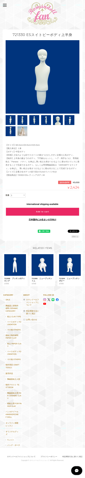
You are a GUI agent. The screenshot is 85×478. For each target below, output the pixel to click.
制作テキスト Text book (12, 386)
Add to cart (42, 212)
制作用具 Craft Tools (12, 366)
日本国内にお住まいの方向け (42, 219)
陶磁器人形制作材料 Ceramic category (12, 308)
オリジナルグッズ (12, 432)
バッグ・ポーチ (13, 445)
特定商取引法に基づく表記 (32, 312)
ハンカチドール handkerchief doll (12, 414)
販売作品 (9, 373)
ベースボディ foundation (14, 323)
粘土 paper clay (14, 344)
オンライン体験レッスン (12, 424)
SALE (8, 299)
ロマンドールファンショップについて (32, 302)
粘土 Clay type (14, 317)
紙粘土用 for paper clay (14, 404)
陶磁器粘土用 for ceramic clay (14, 395)
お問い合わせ (31, 319)
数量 (7, 195)
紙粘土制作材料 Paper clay (12, 336)
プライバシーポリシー (49, 456)
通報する (75, 236)
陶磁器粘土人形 (13, 379)
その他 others (14, 330)
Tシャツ (10, 440)
